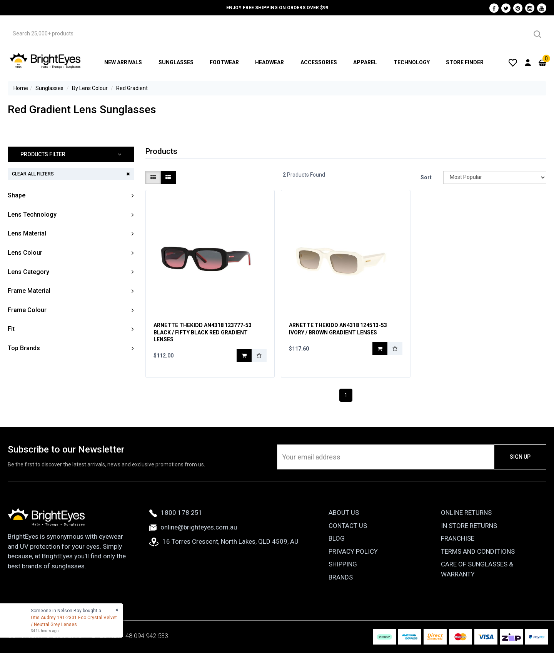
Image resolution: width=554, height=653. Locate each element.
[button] (71, 154)
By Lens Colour (90, 88)
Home (20, 88)
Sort (426, 177)
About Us (344, 512)
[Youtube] (541, 8)
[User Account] (528, 62)
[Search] (537, 33)
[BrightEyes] (45, 60)
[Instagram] (529, 8)
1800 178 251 (175, 512)
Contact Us (348, 525)
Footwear (224, 62)
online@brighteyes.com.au (193, 527)
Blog (337, 538)
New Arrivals (123, 62)
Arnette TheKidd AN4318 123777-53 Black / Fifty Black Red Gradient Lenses (203, 332)
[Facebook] (494, 8)
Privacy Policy (353, 551)
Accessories (318, 62)
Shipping (343, 564)
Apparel (365, 62)
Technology (412, 62)
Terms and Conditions (478, 551)
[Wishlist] (513, 62)
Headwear (269, 62)
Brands (341, 577)
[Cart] (542, 62)
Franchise (457, 538)
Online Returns (466, 512)
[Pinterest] (517, 8)
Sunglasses (176, 62)
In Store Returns (469, 525)
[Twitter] (506, 8)
